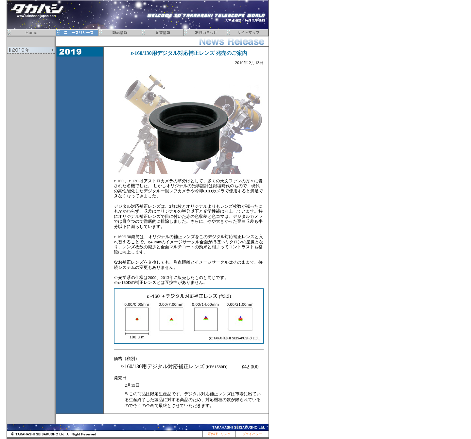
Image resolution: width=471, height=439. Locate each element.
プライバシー (252, 434)
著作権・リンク (219, 434)
